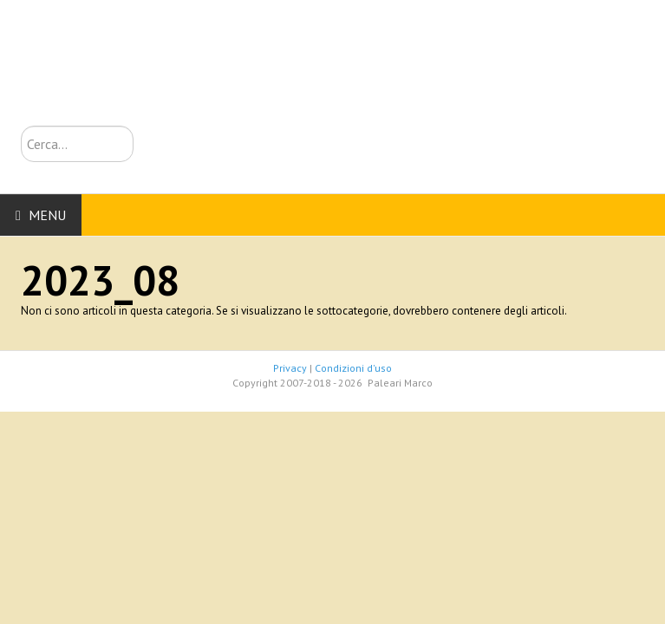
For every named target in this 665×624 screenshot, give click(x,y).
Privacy (290, 367)
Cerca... (21, 126)
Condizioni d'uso (353, 367)
